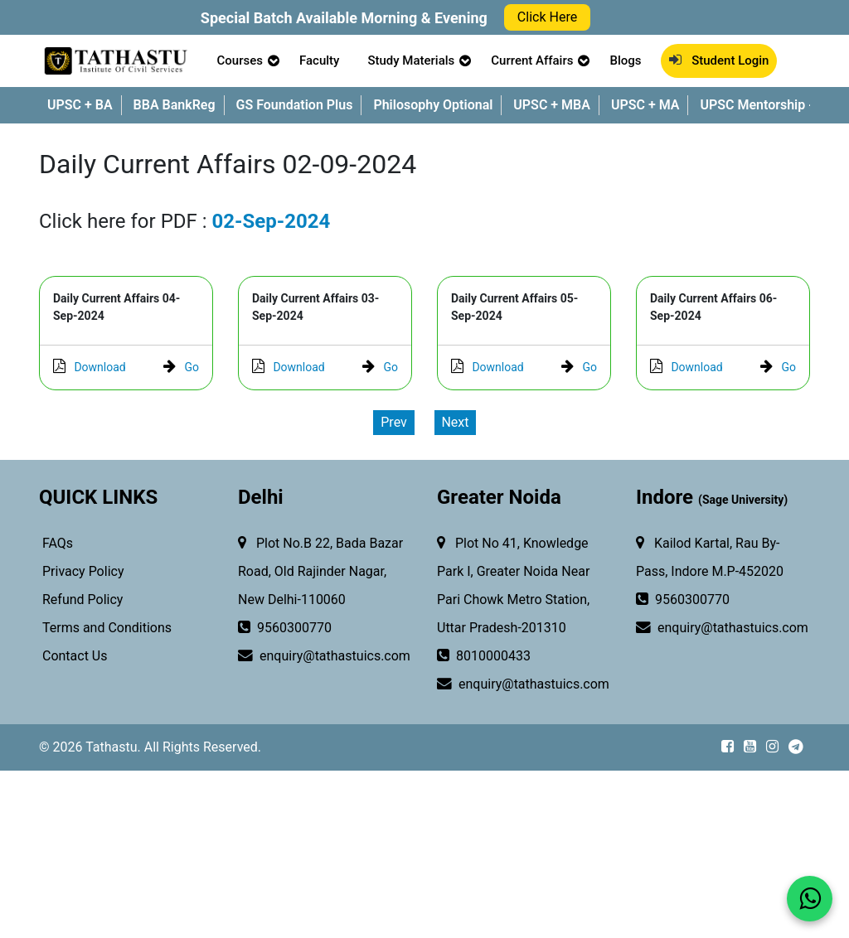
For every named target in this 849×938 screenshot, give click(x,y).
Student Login (719, 60)
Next (454, 422)
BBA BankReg (174, 105)
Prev (394, 422)
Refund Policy (81, 599)
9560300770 (285, 628)
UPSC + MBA (551, 105)
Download (89, 367)
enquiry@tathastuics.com (315, 656)
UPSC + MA (645, 105)
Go (181, 367)
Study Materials (410, 60)
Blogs (625, 60)
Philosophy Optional (432, 105)
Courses (240, 60)
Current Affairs (532, 60)
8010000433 (484, 656)
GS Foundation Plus (294, 105)
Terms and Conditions (105, 628)
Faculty (319, 60)
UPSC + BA (80, 105)
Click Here (547, 17)
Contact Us (73, 656)
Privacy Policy (81, 571)
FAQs (56, 543)
